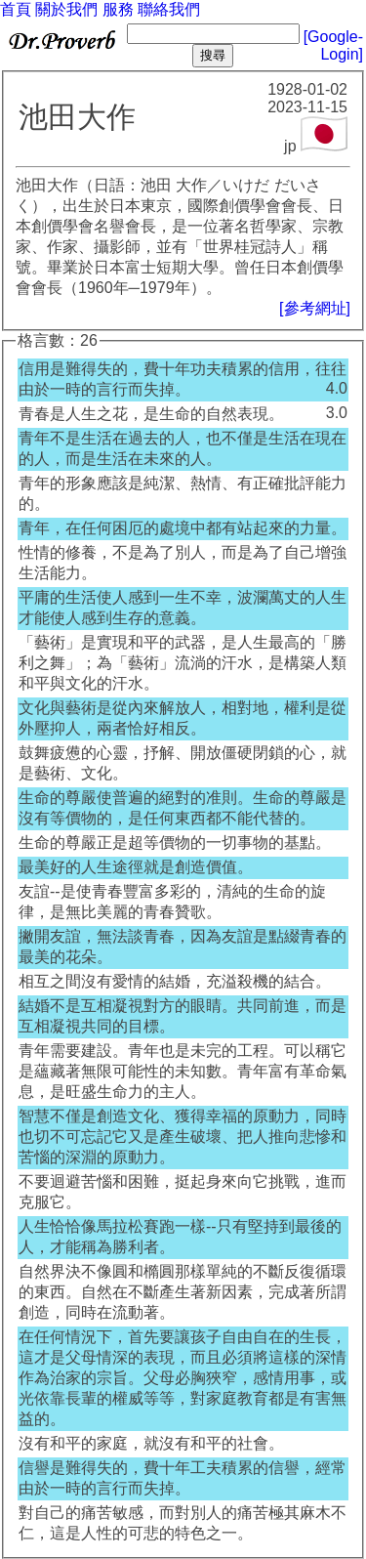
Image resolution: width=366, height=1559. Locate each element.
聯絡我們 (169, 9)
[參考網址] (314, 308)
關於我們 (66, 9)
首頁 (15, 9)
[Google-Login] (333, 45)
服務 (118, 9)
